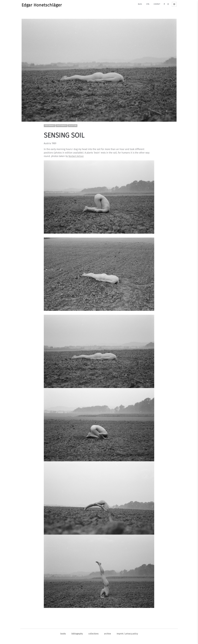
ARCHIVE (107, 633)
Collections (93, 633)
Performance (50, 125)
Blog (140, 4)
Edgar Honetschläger (42, 5)
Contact (157, 4)
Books (63, 633)
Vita (147, 4)
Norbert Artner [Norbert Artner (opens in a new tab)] (76, 156)
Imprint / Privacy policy (127, 633)
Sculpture (73, 125)
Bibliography (77, 633)
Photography (62, 125)
